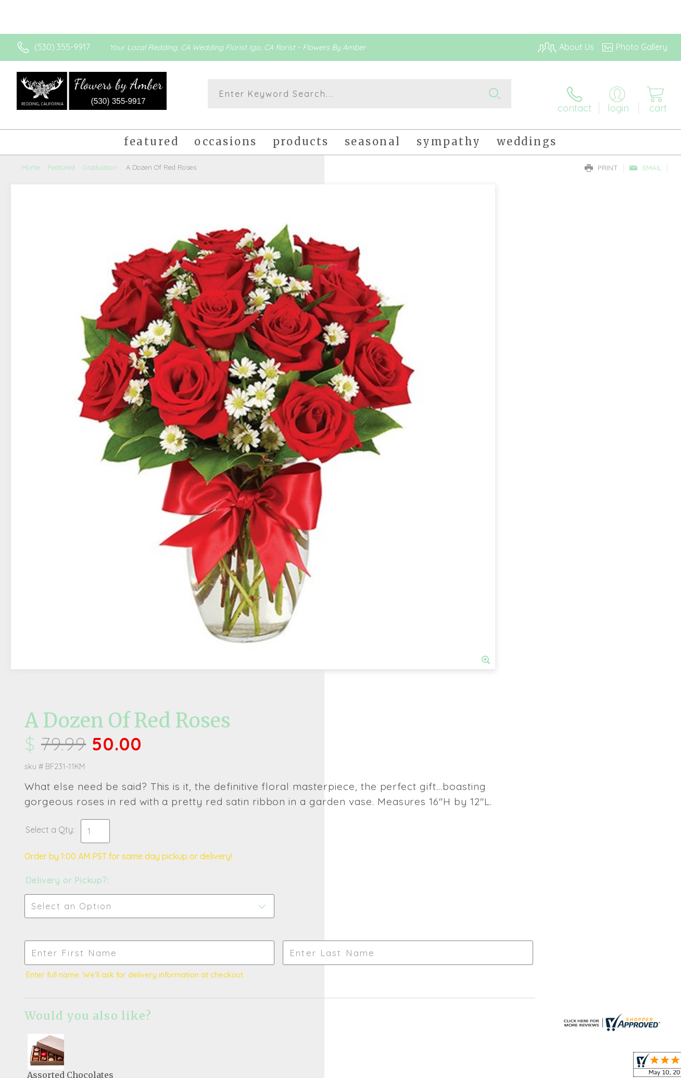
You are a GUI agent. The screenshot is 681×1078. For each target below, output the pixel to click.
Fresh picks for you (341, 755)
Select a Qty (365, 325)
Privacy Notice (499, 1067)
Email (645, 159)
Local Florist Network (573, 1067)
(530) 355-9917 (62, 47)
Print (601, 159)
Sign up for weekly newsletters (340, 813)
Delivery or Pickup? (382, 375)
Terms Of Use (437, 1067)
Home (31, 159)
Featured (61, 159)
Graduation (100, 159)
